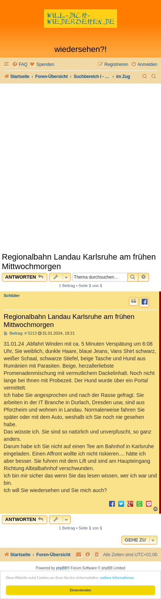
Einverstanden (80, 590)
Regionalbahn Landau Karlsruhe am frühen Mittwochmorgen (79, 261)
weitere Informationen (117, 577)
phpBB (61, 568)
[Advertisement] (80, 167)
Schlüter (12, 295)
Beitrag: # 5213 (20, 333)
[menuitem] (19, 65)
